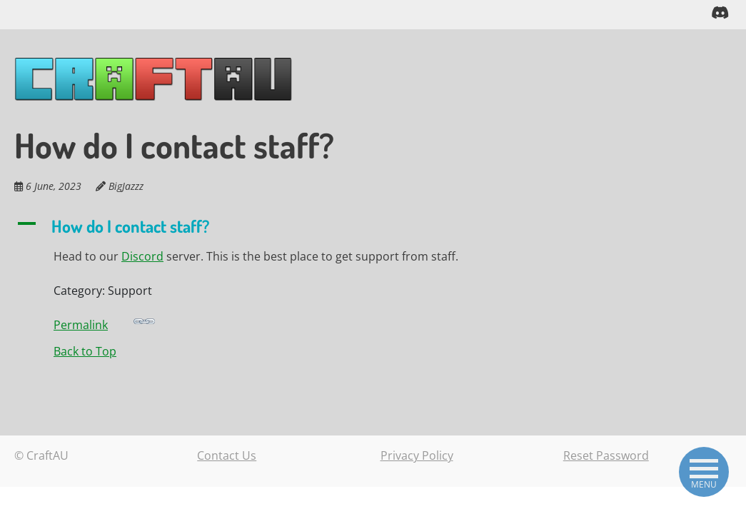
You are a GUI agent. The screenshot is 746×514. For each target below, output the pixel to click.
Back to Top (85, 350)
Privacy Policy (416, 455)
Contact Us (226, 455)
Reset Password (606, 455)
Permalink (104, 321)
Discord (142, 255)
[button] (281, 225)
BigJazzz (126, 185)
